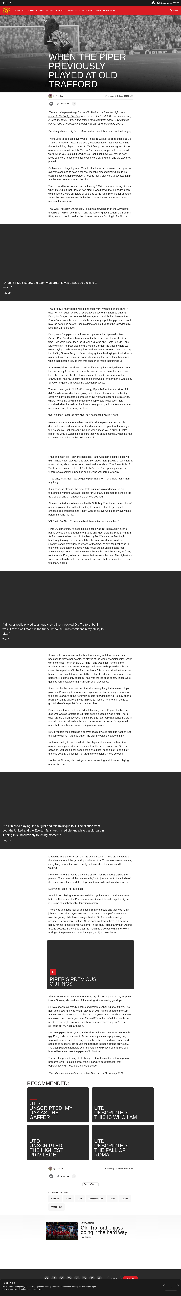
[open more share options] (74, 104)
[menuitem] (17, 10)
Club (80, 1199)
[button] (6, 3)
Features (55, 1199)
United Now (56, 1207)
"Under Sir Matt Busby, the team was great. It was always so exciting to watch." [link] (50, 285)
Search (124, 1199)
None (68, 1199)
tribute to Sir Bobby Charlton (64, 116)
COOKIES (9, 1283)
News (112, 1199)
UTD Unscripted (95, 1199)
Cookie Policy (37, 1289)
